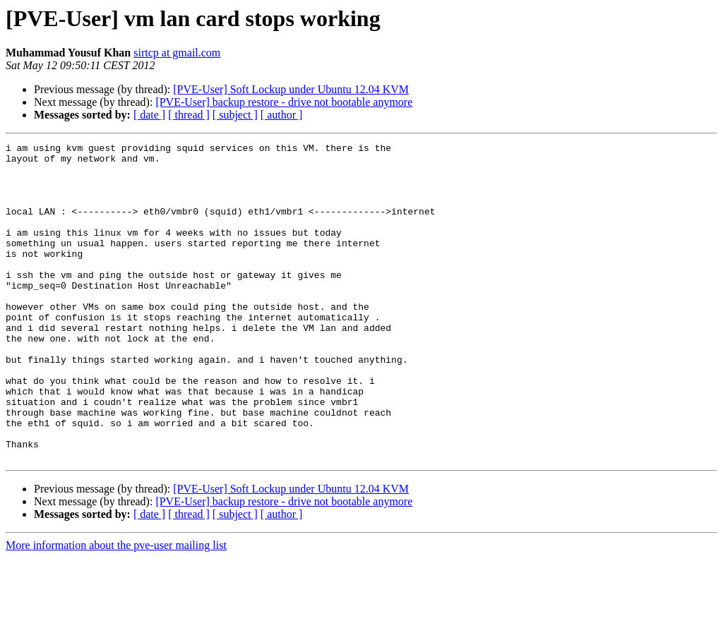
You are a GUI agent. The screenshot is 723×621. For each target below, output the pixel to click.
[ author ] (282, 115)
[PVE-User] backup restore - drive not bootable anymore (283, 102)
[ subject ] (235, 115)
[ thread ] (189, 115)
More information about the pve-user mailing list (116, 609)
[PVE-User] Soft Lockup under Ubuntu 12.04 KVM (291, 89)
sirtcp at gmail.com (176, 53)
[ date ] (149, 115)
